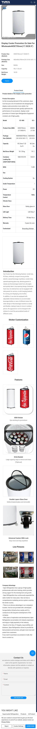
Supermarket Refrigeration (10, 714)
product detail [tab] (18, 90)
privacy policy (5, 722)
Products (23, 714)
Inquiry (7, 81)
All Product (31, 714)
